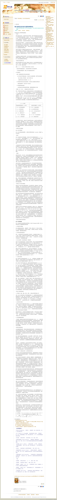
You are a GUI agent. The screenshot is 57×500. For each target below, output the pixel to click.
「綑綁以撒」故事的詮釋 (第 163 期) (21, 422)
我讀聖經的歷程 (49, 27)
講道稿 (5, 54)
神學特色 (27, 30)
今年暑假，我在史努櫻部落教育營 (50, 37)
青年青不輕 (6, 50)
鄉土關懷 (6, 44)
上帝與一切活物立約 (50, 24)
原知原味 (6, 47)
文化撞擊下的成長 (49, 33)
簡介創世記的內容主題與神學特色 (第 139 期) (23, 424)
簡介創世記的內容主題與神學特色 (50, 18)
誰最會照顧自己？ (49, 34)
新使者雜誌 (6, 60)
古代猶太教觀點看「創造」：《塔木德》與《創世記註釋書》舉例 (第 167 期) (29, 421)
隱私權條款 (33, 494)
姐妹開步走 (6, 46)
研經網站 (5, 28)
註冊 (9, 2)
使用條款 (28, 494)
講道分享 (5, 25)
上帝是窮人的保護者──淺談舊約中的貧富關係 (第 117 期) (25, 426)
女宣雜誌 (6, 59)
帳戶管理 (7, 19)
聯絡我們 (37, 494)
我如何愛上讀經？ (49, 28)
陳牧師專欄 (6, 40)
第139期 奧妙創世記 (26, 18)
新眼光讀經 (6, 32)
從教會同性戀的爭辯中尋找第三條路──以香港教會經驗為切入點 (50, 40)
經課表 (5, 30)
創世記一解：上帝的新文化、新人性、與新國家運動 (50, 20)
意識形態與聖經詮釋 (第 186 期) (21, 420)
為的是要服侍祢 (49, 35)
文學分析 (23, 30)
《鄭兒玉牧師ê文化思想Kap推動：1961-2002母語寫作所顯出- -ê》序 (50, 44)
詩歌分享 (5, 27)
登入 (5, 2)
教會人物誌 (6, 49)
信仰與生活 (6, 52)
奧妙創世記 (48, 16)
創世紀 (19, 30)
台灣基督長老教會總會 (22, 494)
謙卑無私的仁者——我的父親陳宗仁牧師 (50, 30)
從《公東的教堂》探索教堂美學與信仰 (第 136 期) (24, 425)
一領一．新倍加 (7, 34)
